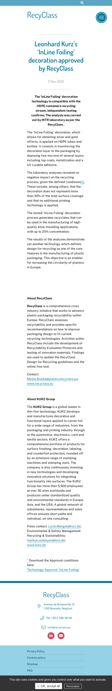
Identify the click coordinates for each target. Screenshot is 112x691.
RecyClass (42, 15)
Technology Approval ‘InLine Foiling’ (53, 570)
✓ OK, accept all (48, 686)
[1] (82, 182)
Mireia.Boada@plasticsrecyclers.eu (52, 379)
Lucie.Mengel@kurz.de (64, 526)
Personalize (73, 686)
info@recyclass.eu (59, 627)
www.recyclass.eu (40, 383)
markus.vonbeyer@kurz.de (46, 540)
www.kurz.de (36, 545)
